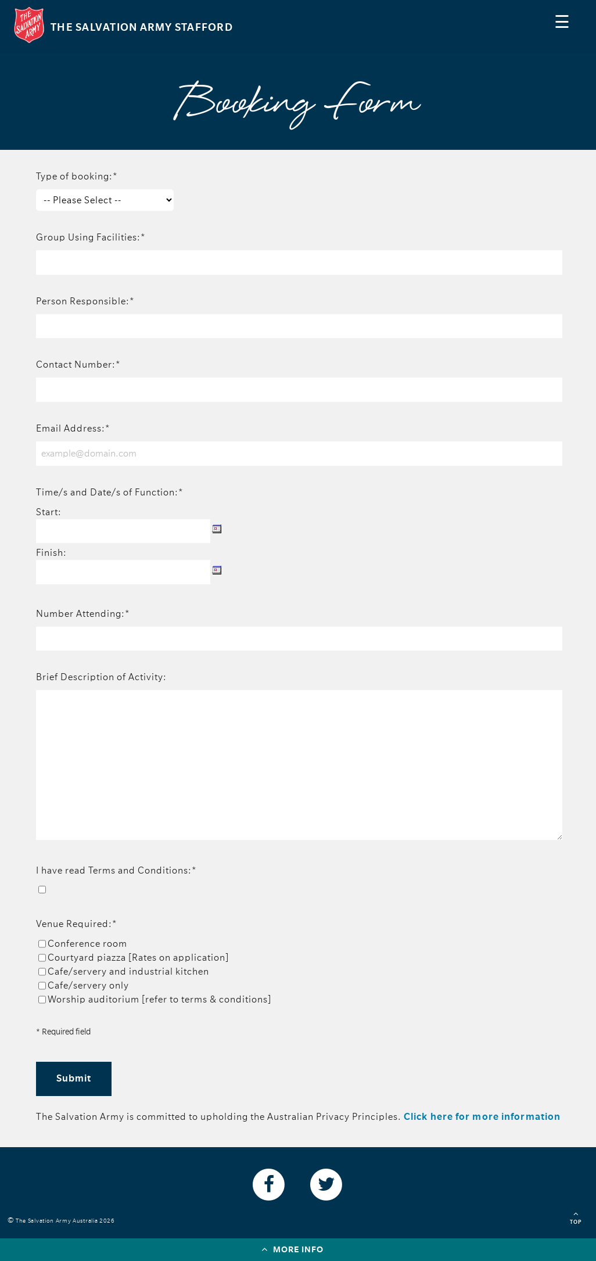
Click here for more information (482, 1117)
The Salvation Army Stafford (142, 27)
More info (292, 1249)
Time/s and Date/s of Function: (110, 493)
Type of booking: (77, 177)
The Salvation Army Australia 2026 (67, 1220)
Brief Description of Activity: (101, 677)
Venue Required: (76, 924)
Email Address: (73, 429)
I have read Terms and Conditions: (116, 871)
